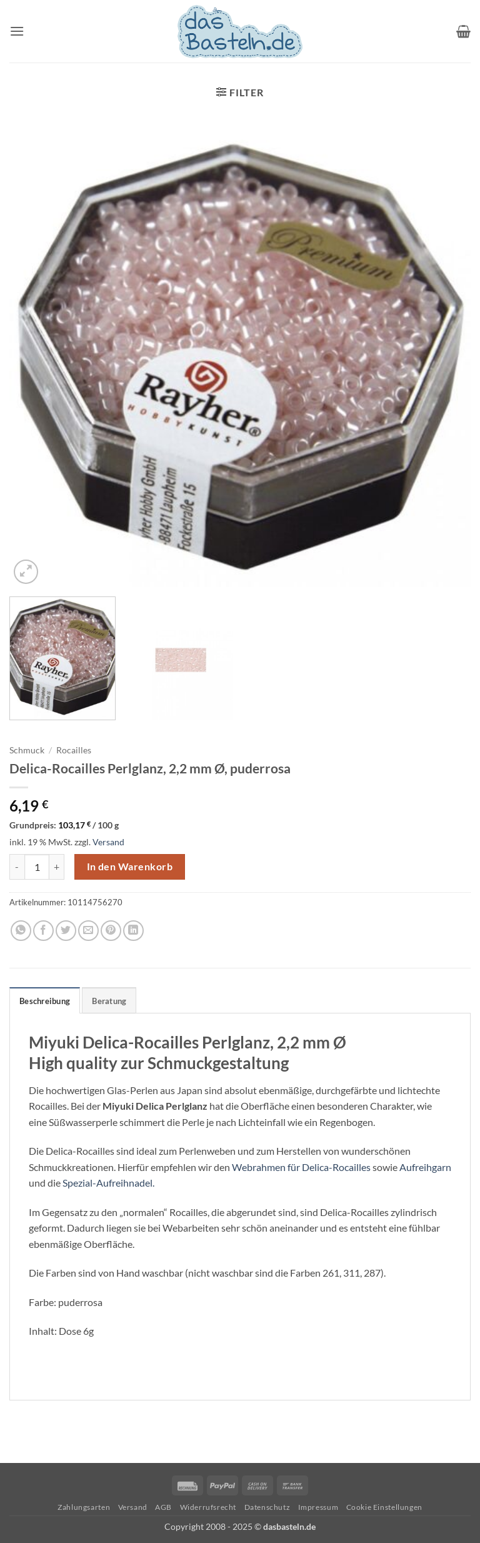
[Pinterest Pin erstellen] (111, 930)
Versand (108, 842)
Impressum (318, 1507)
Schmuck (26, 750)
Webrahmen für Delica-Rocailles (301, 1167)
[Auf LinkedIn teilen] (133, 930)
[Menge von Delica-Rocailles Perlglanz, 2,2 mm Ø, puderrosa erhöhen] (56, 866)
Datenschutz (267, 1507)
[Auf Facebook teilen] (43, 930)
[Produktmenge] (36, 866)
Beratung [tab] (109, 1001)
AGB (163, 1507)
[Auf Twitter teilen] (66, 930)
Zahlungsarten (84, 1507)
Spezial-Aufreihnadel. (108, 1183)
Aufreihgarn (425, 1167)
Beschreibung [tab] (44, 1001)
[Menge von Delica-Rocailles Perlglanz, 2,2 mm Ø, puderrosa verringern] (16, 866)
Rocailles (73, 750)
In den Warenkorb (129, 866)
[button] (16, 31)
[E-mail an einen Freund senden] (88, 930)
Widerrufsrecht (208, 1507)
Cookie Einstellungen (384, 1507)
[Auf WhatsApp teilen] (21, 930)
